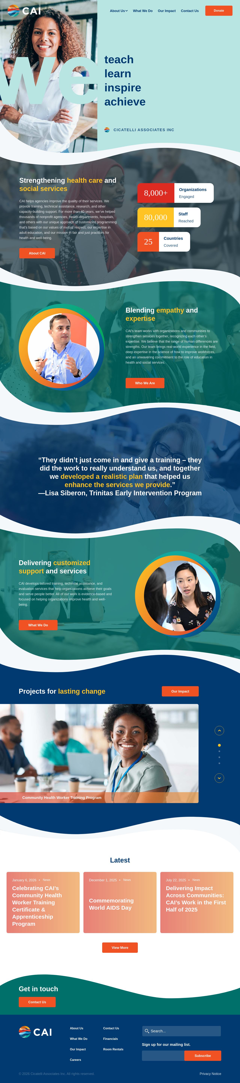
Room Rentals (113, 1049)
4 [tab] (219, 763)
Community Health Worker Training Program (61, 798)
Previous (219, 730)
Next (219, 778)
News (46, 879)
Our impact (180, 691)
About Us (117, 11)
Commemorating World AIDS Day (111, 904)
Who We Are (145, 383)
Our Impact (167, 11)
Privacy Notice (210, 1074)
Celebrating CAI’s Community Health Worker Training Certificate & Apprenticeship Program (37, 906)
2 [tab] (219, 751)
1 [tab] (219, 745)
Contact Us (190, 11)
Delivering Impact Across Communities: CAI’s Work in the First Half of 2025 (196, 899)
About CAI (37, 253)
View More (120, 948)
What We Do (143, 11)
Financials (110, 1038)
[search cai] (181, 1031)
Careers (75, 1059)
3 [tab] (219, 757)
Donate (219, 10)
